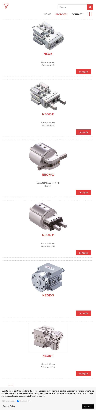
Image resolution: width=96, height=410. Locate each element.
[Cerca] (72, 7)
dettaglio (83, 71)
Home (47, 14)
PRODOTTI (61, 14)
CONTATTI (77, 14)
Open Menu (6, 6)
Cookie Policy (9, 406)
